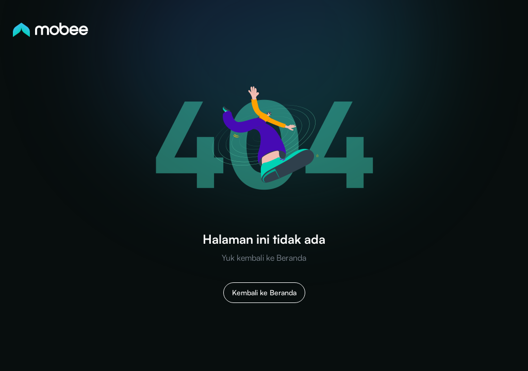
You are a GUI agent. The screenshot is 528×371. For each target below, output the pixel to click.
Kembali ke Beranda (264, 292)
